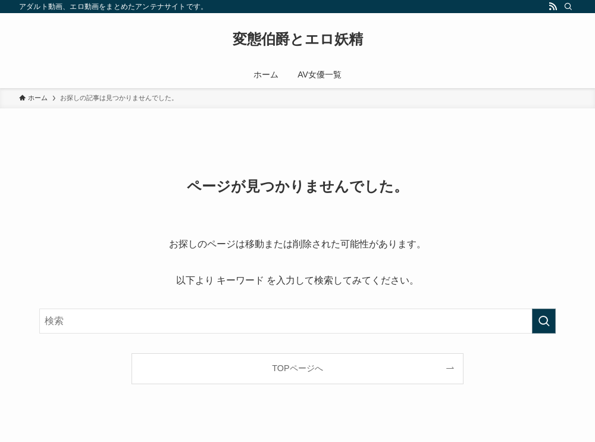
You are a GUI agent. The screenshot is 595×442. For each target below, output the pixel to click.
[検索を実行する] (544, 321)
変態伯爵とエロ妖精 (298, 39)
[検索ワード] (297, 321)
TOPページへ (297, 368)
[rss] (552, 6)
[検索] (568, 6)
